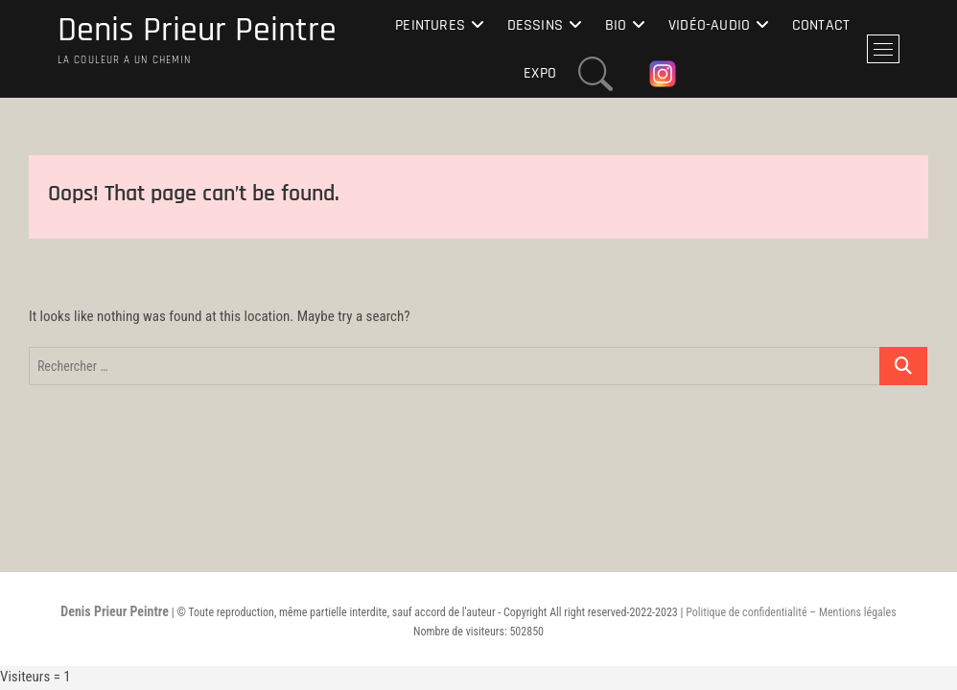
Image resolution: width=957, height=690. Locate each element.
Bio (616, 25)
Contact (821, 25)
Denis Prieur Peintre (197, 31)
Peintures (430, 25)
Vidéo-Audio (709, 25)
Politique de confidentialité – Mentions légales (791, 612)
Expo (540, 73)
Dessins (535, 25)
